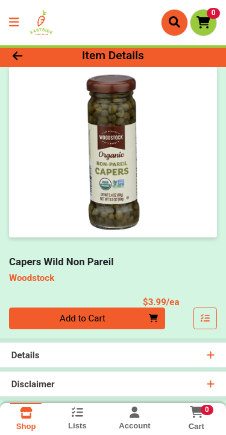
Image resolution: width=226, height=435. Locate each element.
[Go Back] (35, 55)
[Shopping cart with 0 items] (203, 22)
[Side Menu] (14, 22)
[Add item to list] (205, 318)
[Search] (174, 22)
